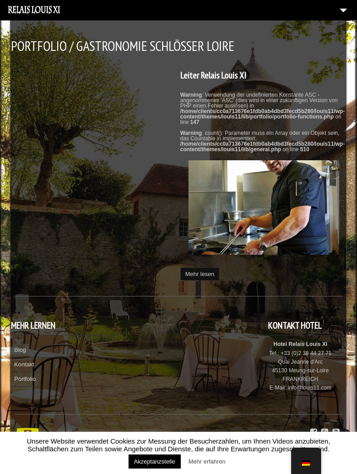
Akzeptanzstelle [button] (154, 461)
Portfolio (25, 378)
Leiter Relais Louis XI (213, 75)
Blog (20, 349)
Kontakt (24, 364)
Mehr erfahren (207, 461)
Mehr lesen (199, 274)
